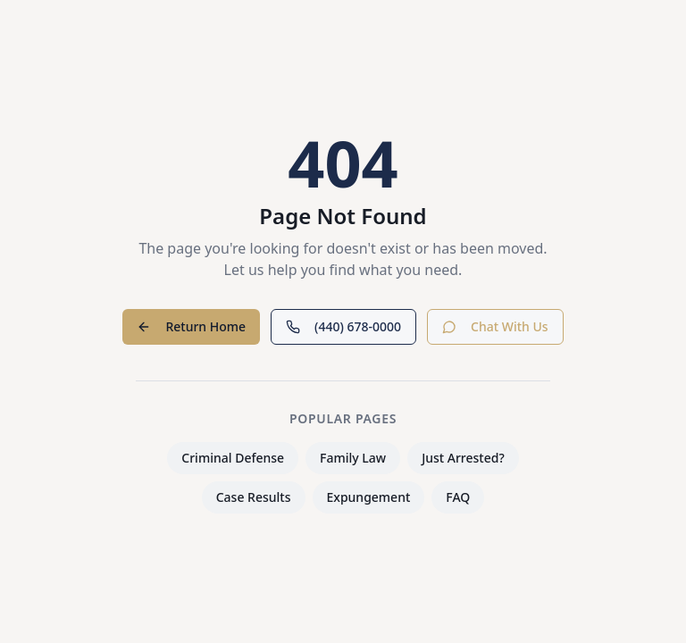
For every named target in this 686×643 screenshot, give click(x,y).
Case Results (253, 497)
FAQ (458, 497)
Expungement (369, 497)
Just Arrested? (463, 457)
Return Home (191, 326)
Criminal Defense (232, 457)
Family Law (353, 457)
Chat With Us (495, 326)
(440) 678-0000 (343, 326)
